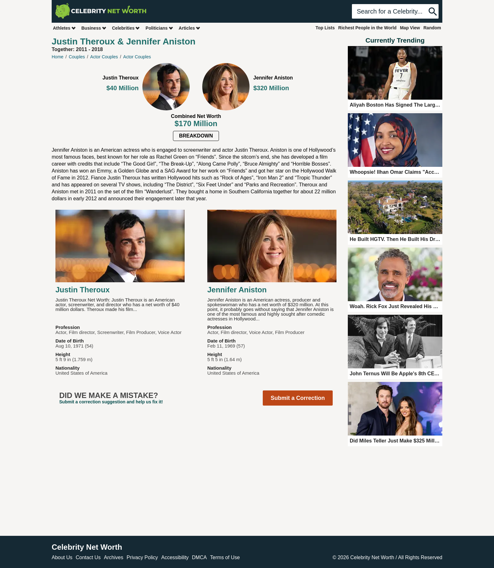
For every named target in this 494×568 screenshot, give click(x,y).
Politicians (159, 28)
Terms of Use (225, 557)
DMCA (199, 557)
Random (432, 27)
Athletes (64, 28)
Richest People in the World (367, 27)
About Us (62, 557)
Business (93, 28)
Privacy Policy (142, 557)
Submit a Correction (298, 398)
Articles (189, 28)
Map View (410, 27)
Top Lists (325, 27)
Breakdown (196, 135)
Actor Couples (104, 56)
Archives (113, 557)
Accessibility (175, 557)
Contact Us (88, 557)
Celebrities (126, 28)
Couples (77, 56)
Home (57, 56)
